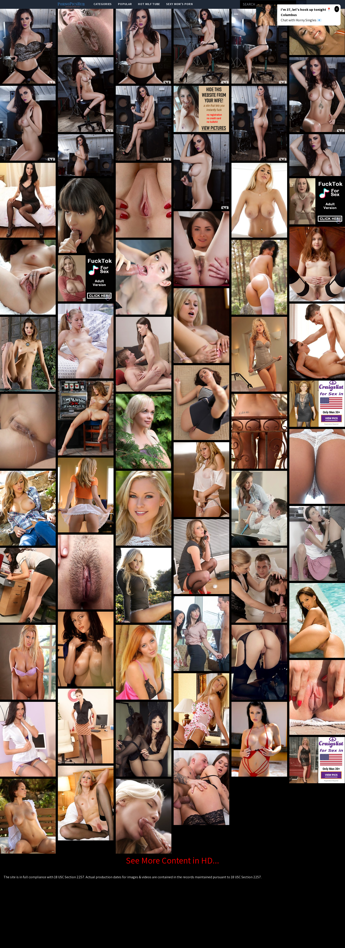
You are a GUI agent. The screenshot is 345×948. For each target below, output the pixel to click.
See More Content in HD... (172, 860)
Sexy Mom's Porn (179, 4)
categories (103, 4)
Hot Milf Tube (149, 4)
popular (125, 4)
